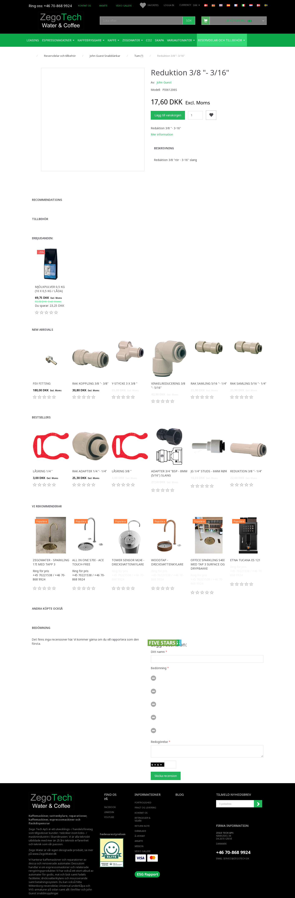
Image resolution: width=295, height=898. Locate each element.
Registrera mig (258, 796)
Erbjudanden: (42, 231)
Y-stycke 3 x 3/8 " (124, 376)
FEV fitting (42, 376)
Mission (139, 839)
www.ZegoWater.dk (44, 847)
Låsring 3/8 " (122, 464)
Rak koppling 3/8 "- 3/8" (90, 376)
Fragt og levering (145, 800)
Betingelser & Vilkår (143, 812)
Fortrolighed (143, 795)
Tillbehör (40, 212)
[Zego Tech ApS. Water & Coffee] (61, 20)
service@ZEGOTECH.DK (236, 851)
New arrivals (42, 322)
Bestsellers (41, 410)
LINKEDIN (109, 805)
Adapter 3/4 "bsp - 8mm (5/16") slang (169, 466)
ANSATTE (103, 5)
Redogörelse (159, 735)
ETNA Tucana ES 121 (245, 553)
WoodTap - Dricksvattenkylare (167, 555)
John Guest (164, 82)
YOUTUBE (109, 810)
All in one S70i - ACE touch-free (88, 555)
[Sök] (188, 20)
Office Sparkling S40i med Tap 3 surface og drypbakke (208, 557)
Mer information (162, 134)
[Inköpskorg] (234, 20)
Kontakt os (84, 5)
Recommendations (47, 193)
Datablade (140, 823)
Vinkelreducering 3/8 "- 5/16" (168, 378)
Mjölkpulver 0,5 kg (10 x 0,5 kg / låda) (50, 282)
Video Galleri (124, 5)
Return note (142, 818)
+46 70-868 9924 (58, 5)
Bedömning (41, 621)
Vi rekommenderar (47, 499)
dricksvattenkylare (52, 871)
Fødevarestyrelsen (112, 827)
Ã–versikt (140, 828)
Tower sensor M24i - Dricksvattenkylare (128, 555)
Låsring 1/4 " (43, 464)
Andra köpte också (47, 601)
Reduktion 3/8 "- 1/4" (246, 464)
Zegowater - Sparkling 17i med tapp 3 (51, 555)
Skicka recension (165, 769)
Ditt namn (158, 645)
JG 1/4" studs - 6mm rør (209, 464)
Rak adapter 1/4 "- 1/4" (89, 464)
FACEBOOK (110, 800)
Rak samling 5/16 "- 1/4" (209, 376)
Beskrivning (164, 148)
